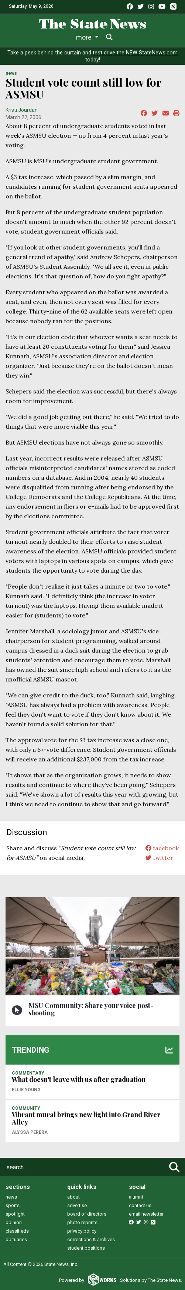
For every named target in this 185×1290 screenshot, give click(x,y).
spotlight (15, 1214)
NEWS (11, 73)
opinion (14, 1222)
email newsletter (146, 1214)
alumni (136, 1197)
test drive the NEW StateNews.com (135, 53)
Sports (71, 37)
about (73, 1197)
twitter (159, 857)
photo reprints (82, 1222)
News (19, 37)
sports (13, 1205)
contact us (140, 1205)
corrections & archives (91, 1239)
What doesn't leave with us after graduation (78, 1079)
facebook (162, 848)
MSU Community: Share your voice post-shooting (91, 1009)
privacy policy (81, 1231)
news (11, 1197)
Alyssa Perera (30, 1132)
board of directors (86, 1214)
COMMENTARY (28, 1073)
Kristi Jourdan (22, 110)
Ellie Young (26, 1089)
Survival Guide (114, 37)
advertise (77, 1205)
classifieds (17, 1231)
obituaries (16, 1239)
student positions (86, 1248)
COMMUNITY (26, 1108)
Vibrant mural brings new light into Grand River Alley (86, 1118)
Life (44, 37)
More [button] (149, 37)
